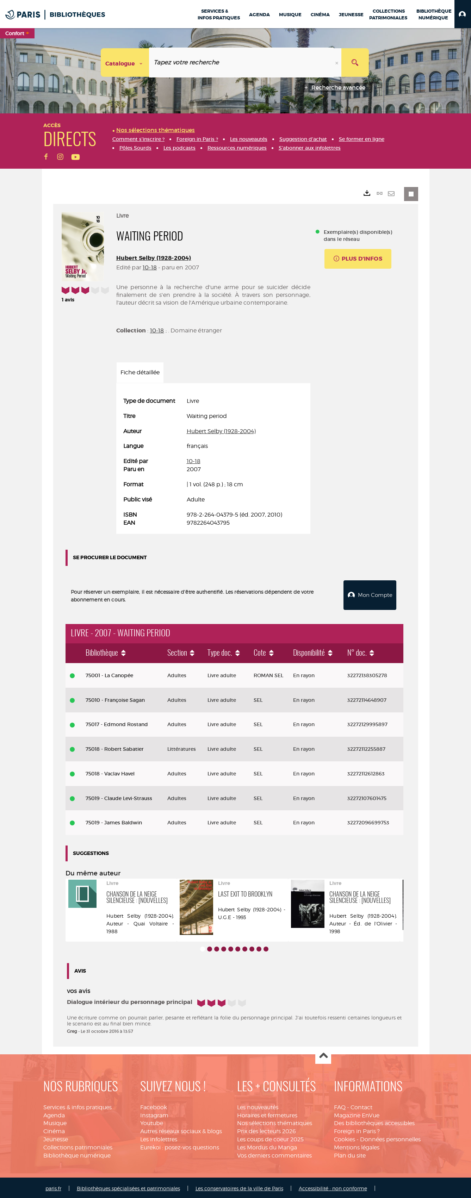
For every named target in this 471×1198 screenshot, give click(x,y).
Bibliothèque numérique (77, 1153)
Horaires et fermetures (267, 1113)
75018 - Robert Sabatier (115, 747)
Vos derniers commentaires (274, 1153)
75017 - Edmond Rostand (117, 722)
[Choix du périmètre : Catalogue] (125, 62)
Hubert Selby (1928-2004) (153, 258)
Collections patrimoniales (77, 1145)
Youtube (151, 1121)
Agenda (54, 1113)
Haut (323, 1054)
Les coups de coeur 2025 (270, 1137)
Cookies (344, 1137)
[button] (462, 14)
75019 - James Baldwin (114, 821)
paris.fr (53, 1187)
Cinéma (54, 1129)
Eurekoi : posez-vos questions (179, 1145)
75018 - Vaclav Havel (110, 772)
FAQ (340, 1105)
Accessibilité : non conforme (333, 1187)
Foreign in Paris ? (357, 1129)
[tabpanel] (213, 462)
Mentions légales (356, 1145)
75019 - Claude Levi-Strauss (119, 796)
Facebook (153, 1105)
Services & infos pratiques (77, 1105)
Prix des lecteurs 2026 (266, 1129)
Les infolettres (158, 1137)
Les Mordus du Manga (267, 1145)
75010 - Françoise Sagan (115, 698)
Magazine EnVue (356, 1113)
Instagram (154, 1113)
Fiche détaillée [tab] (140, 372)
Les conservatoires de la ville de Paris (239, 1187)
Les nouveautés (257, 1105)
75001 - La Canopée (109, 673)
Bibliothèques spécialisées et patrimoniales (128, 1187)
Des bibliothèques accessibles (374, 1121)
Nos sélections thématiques (274, 1121)
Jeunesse (55, 1137)
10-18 (150, 267)
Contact (361, 1105)
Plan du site (350, 1153)
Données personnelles (390, 1137)
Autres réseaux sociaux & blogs (181, 1129)
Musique (55, 1121)
